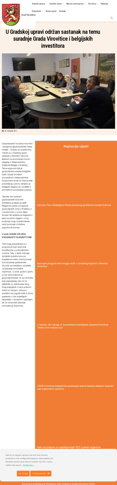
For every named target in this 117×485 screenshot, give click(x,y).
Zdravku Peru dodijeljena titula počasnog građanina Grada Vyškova (67, 205)
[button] (111, 18)
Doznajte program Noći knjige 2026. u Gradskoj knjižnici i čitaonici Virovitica (70, 263)
